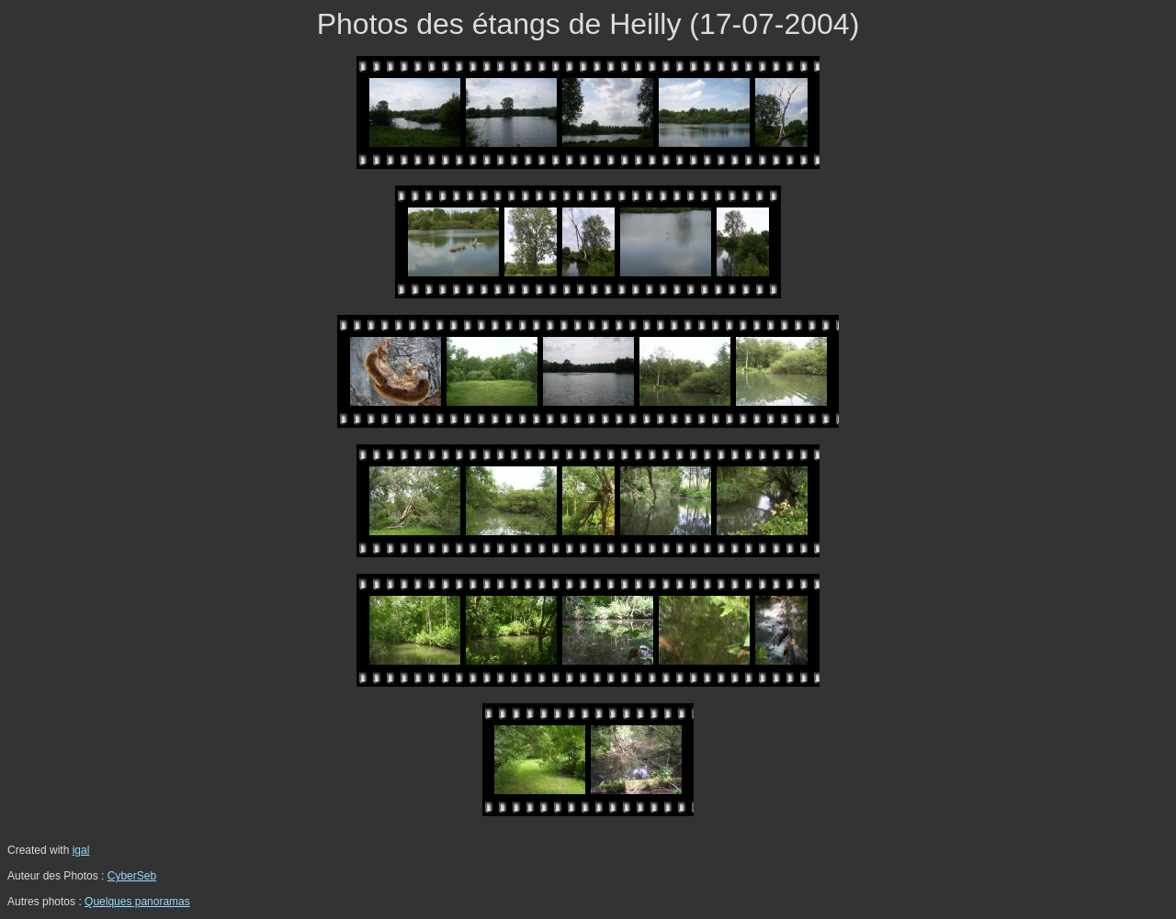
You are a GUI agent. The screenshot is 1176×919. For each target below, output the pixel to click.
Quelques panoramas (137, 901)
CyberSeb (131, 875)
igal (81, 850)
